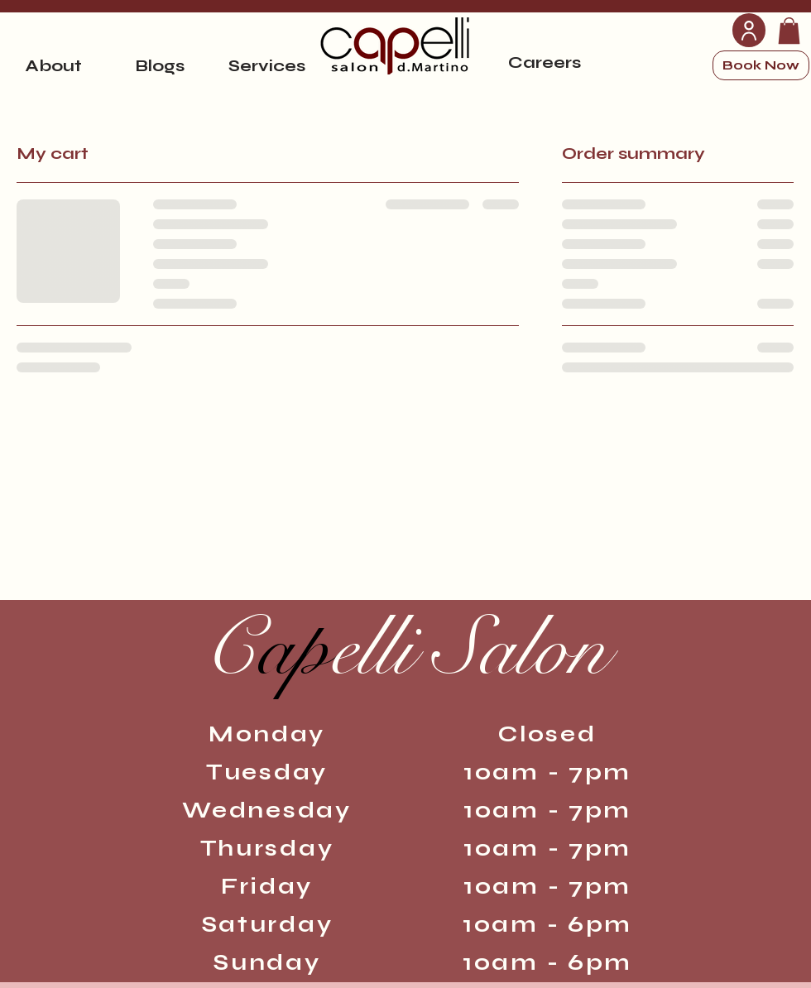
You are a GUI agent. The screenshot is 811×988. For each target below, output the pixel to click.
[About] (53, 65)
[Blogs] (160, 65)
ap (405, 649)
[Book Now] (761, 65)
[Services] (266, 65)
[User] (748, 30)
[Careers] (544, 62)
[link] (789, 30)
